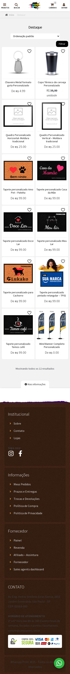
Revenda (19, 547)
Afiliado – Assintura (26, 555)
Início (11, 14)
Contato (19, 431)
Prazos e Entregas (25, 491)
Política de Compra (26, 506)
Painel (18, 540)
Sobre (17, 423)
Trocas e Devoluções (27, 499)
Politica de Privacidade (28, 513)
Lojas (17, 438)
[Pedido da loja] (35, 36)
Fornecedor (21, 562)
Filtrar (62, 43)
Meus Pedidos (22, 484)
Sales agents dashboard (29, 569)
